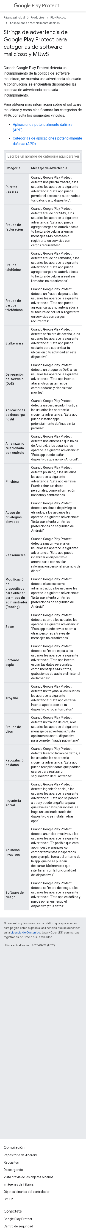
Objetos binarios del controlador (27, 1192)
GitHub (8, 1199)
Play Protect (36, 6)
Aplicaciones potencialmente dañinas (35, 23)
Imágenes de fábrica (18, 1184)
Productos (37, 17)
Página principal (14, 17)
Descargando (13, 1170)
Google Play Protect (18, 1219)
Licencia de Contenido (25, 932)
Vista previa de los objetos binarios (28, 1177)
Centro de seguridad (18, 1226)
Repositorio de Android (20, 1155)
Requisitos (11, 1162)
